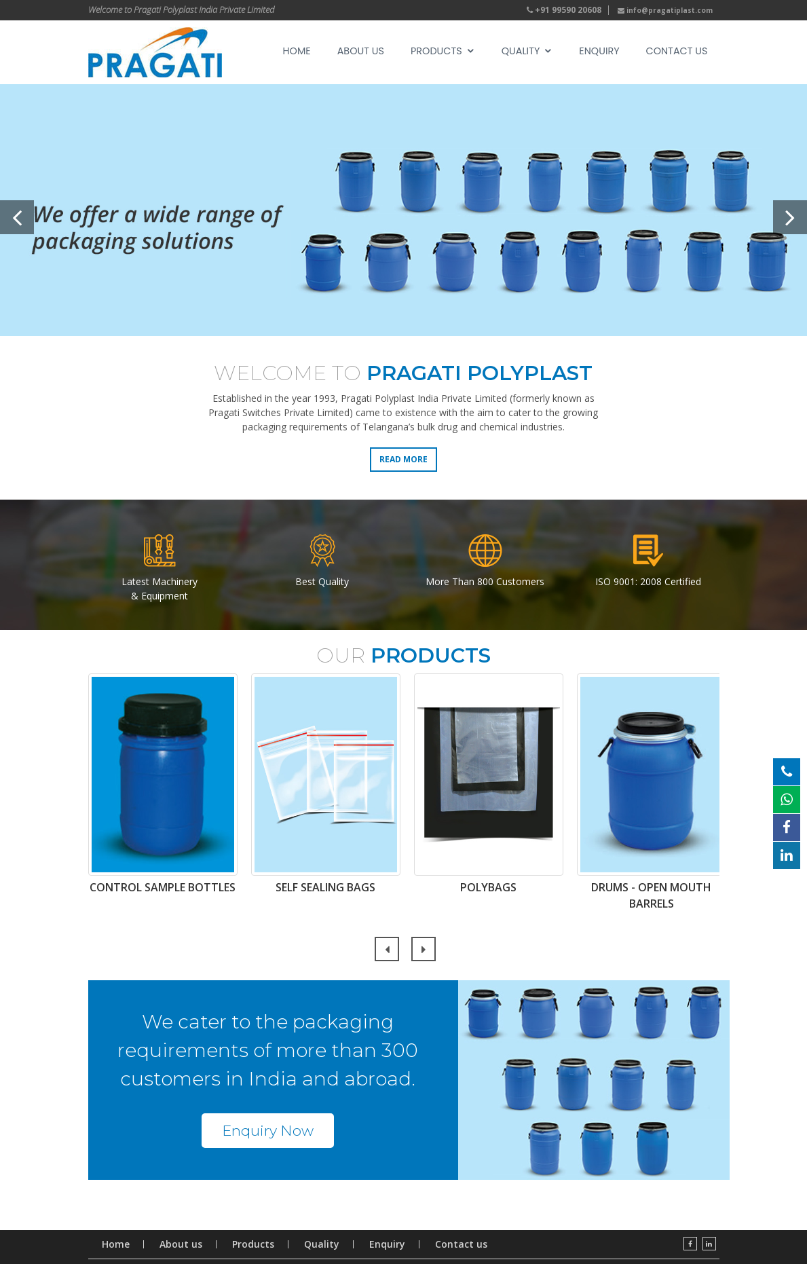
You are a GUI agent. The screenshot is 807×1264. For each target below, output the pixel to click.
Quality (521, 51)
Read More (403, 459)
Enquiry (599, 51)
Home (297, 51)
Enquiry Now (268, 1130)
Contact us (677, 51)
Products (436, 51)
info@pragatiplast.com (665, 10)
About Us (360, 51)
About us (180, 1244)
